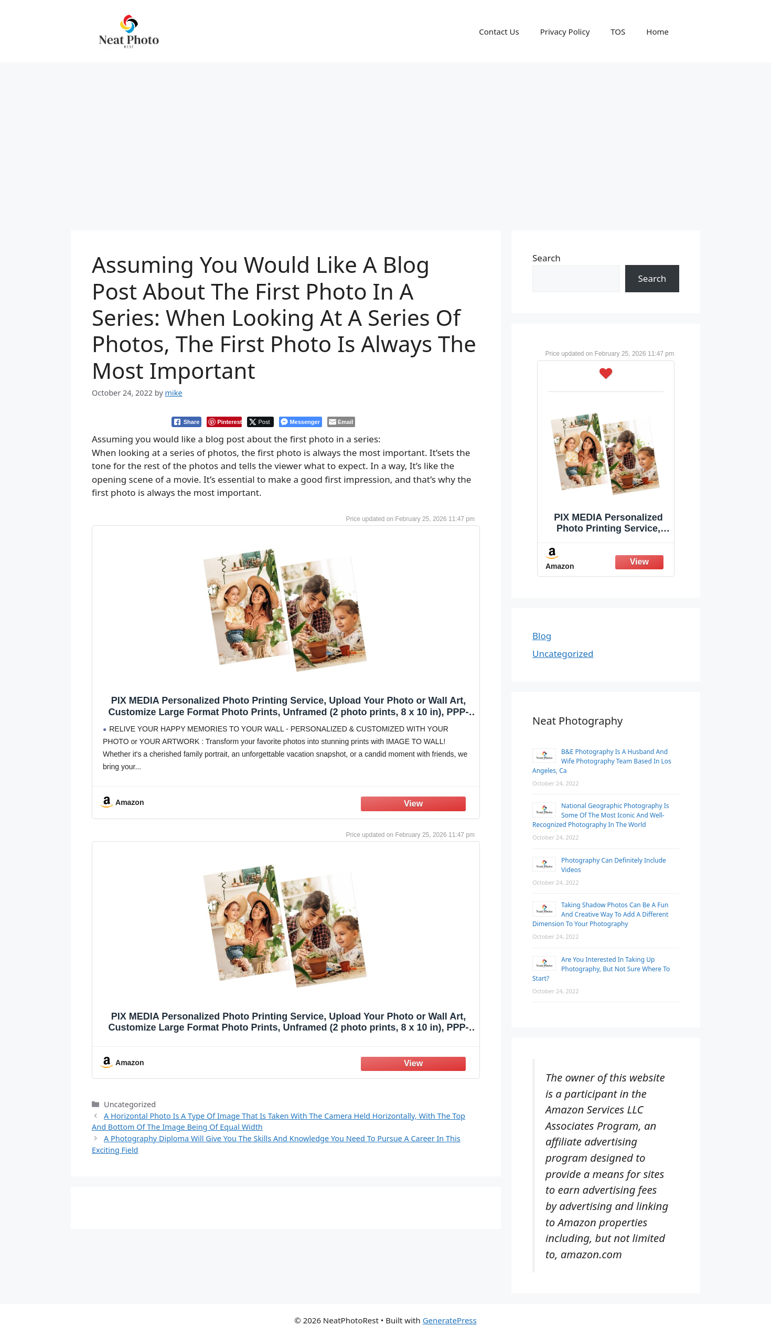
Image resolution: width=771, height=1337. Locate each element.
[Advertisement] (385, 141)
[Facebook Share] (187, 422)
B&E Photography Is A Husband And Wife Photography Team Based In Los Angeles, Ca (601, 761)
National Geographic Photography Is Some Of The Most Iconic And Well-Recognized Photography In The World (600, 815)
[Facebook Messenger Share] (300, 422)
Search (546, 258)
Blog (541, 636)
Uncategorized (563, 654)
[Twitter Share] (260, 422)
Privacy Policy (565, 31)
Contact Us (499, 31)
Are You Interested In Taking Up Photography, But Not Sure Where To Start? (601, 969)
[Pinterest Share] (224, 422)
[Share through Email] (341, 422)
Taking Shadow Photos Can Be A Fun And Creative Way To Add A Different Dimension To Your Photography (600, 914)
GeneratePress (450, 1320)
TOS (618, 31)
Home (657, 31)
